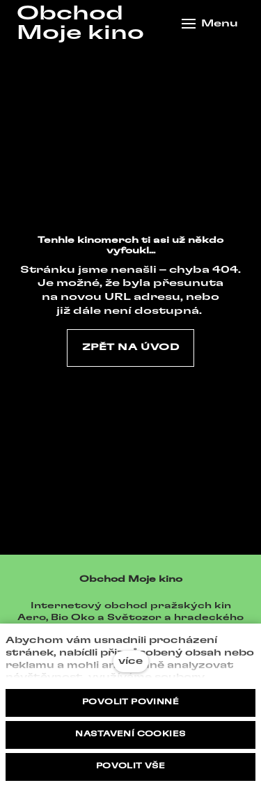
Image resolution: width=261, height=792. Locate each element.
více (130, 661)
